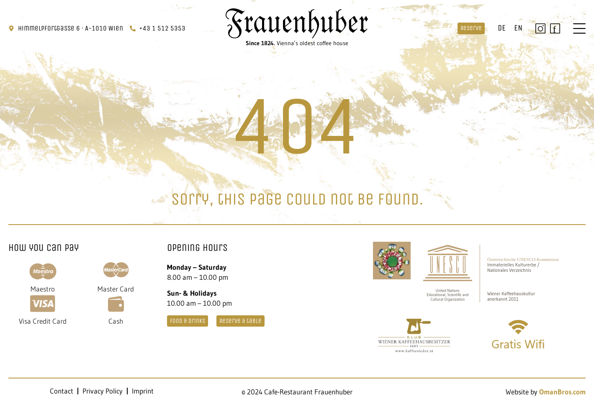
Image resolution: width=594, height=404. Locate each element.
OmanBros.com (562, 391)
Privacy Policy (102, 391)
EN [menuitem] (518, 28)
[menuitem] (502, 28)
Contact (61, 391)
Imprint (143, 391)
